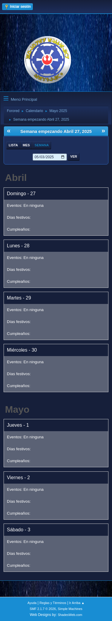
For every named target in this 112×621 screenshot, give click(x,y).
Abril (16, 177)
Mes (26, 145)
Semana (42, 145)
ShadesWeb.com (70, 615)
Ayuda (31, 603)
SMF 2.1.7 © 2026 (43, 609)
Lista (13, 145)
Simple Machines (70, 609)
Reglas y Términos (52, 603)
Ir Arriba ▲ (77, 603)
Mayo (17, 409)
